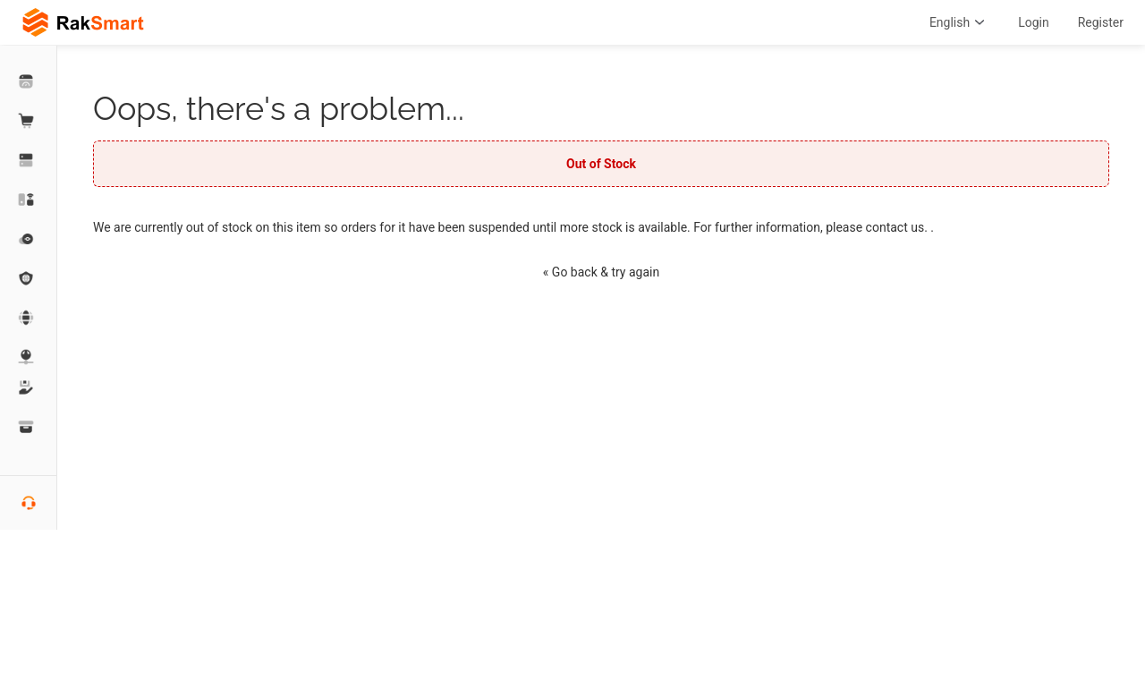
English (959, 22)
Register (1101, 22)
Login (1033, 22)
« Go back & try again (601, 272)
